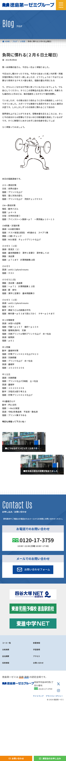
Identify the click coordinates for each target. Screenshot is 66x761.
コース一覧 (6, 643)
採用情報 (5, 663)
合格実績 (5, 649)
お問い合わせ (38, 663)
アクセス (36, 656)
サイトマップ (38, 695)
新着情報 (36, 643)
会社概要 (5, 656)
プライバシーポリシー (54, 695)
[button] (33, 569)
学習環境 (36, 649)
